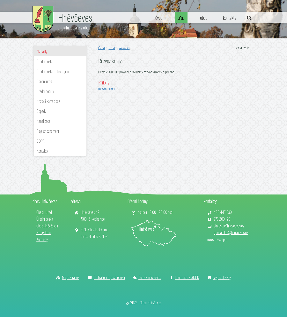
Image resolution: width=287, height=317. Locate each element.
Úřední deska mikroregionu (53, 71)
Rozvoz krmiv (106, 89)
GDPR (41, 141)
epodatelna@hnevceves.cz (231, 232)
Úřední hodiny (45, 91)
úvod (158, 17)
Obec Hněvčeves (47, 226)
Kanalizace (43, 121)
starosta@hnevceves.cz (229, 226)
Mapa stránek (70, 277)
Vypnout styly (222, 277)
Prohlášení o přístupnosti (109, 277)
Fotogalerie (43, 232)
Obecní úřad (44, 81)
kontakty (229, 17)
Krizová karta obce (48, 101)
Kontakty (42, 151)
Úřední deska (45, 61)
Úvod (101, 48)
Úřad (111, 48)
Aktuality (42, 51)
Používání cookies (149, 277)
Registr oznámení (48, 131)
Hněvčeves (75, 17)
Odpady (41, 111)
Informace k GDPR (187, 277)
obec (203, 17)
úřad (181, 17)
